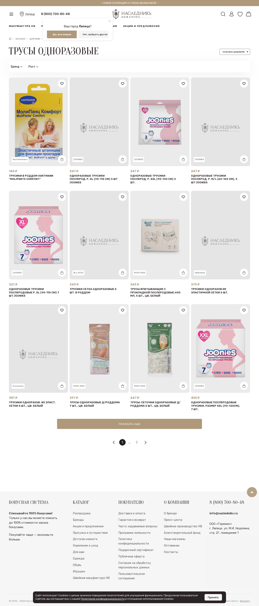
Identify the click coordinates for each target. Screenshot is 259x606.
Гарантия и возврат (132, 530)
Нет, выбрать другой (95, 34)
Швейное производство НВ (183, 536)
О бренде (170, 523)
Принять (213, 597)
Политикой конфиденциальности (103, 598)
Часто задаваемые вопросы (137, 536)
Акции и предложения (141, 26)
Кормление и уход (85, 556)
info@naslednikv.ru (223, 523)
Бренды (78, 530)
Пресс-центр (173, 530)
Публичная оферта (131, 566)
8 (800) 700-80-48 (55, 14)
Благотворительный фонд (182, 543)
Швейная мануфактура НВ (91, 588)
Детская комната (85, 549)
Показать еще (129, 424)
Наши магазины (174, 549)
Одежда (78, 568)
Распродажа (81, 523)
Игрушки (79, 581)
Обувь (77, 575)
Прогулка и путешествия (90, 543)
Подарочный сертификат (136, 560)
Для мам (78, 562)
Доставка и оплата (131, 523)
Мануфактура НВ (22, 26)
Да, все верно (62, 34)
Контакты (171, 562)
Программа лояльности (134, 543)
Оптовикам (171, 556)
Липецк (30, 14)
